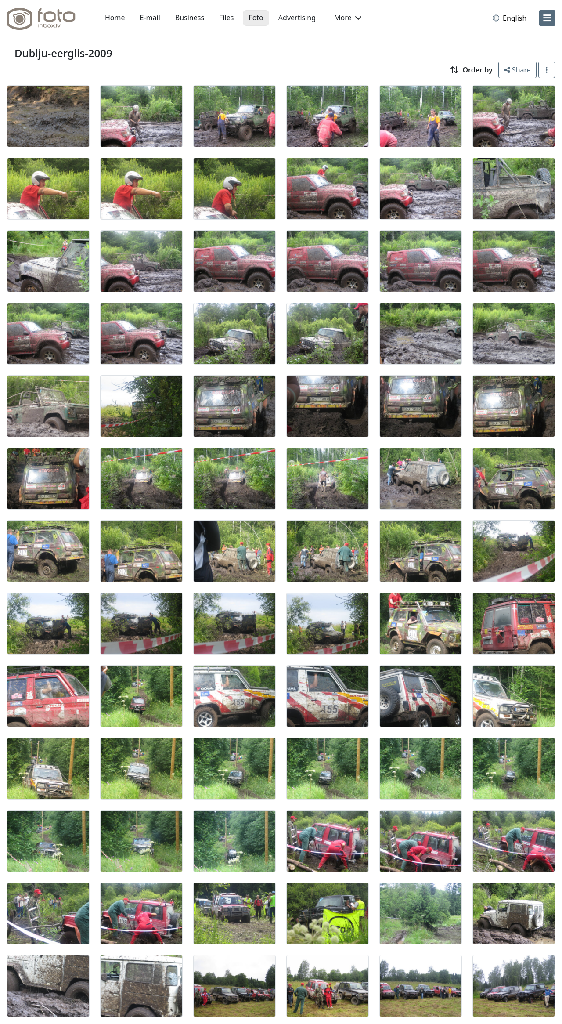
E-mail (150, 17)
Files (226, 17)
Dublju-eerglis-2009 (63, 53)
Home (115, 17)
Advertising (297, 17)
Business (189, 17)
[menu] (547, 18)
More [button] (347, 17)
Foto (256, 17)
